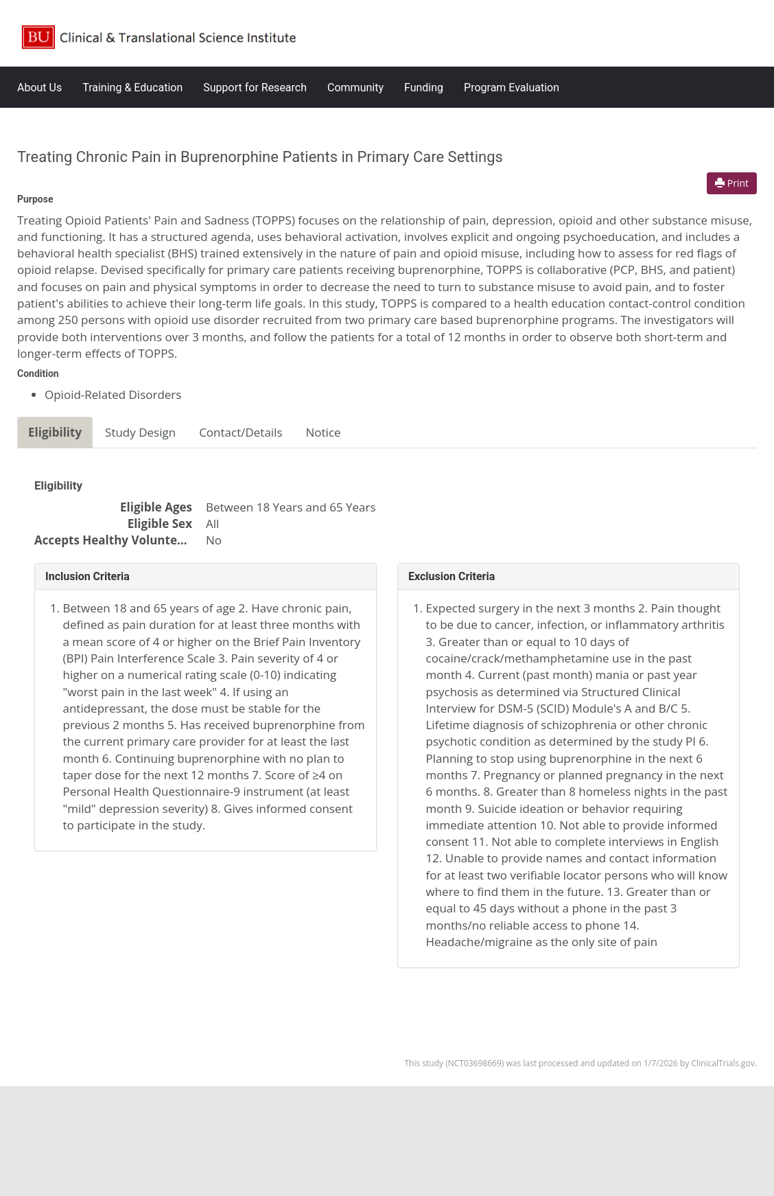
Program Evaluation (511, 87)
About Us (39, 87)
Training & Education (132, 87)
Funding (423, 87)
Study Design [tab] (140, 432)
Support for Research (255, 87)
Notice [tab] (323, 432)
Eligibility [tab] (55, 432)
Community (355, 87)
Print (732, 182)
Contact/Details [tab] (240, 432)
